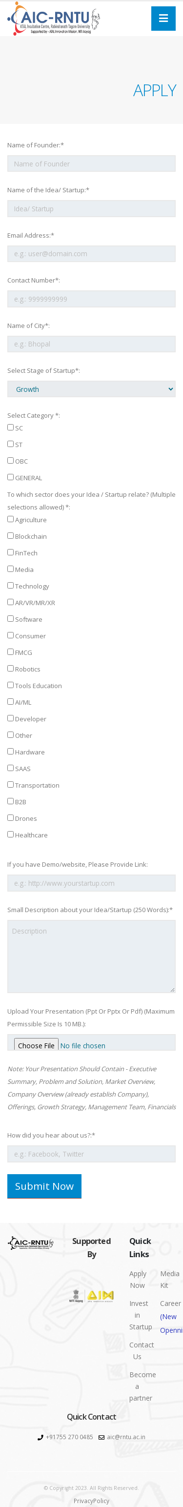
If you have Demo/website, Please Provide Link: (77, 864)
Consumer (26, 635)
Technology (28, 586)
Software (24, 619)
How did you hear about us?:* (51, 1135)
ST (14, 444)
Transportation (33, 785)
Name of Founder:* (35, 145)
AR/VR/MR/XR (31, 602)
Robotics (24, 669)
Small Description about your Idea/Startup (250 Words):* (90, 909)
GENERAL (24, 477)
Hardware (26, 752)
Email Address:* (30, 235)
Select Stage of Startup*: (43, 370)
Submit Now (44, 1186)
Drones (22, 818)
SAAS (19, 768)
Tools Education (34, 685)
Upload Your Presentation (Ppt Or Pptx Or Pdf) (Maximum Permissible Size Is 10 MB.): (91, 1017)
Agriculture (27, 519)
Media (20, 569)
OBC (17, 461)
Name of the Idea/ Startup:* (48, 189)
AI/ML (19, 702)
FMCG (19, 652)
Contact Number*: (33, 280)
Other (19, 735)
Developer (26, 718)
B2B (16, 801)
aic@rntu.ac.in (126, 1437)
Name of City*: (28, 325)
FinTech (22, 553)
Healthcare (27, 835)
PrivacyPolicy (91, 1501)
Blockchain (27, 536)
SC (15, 428)
